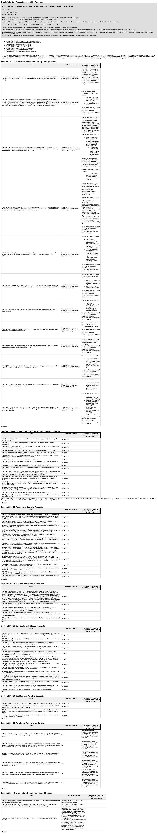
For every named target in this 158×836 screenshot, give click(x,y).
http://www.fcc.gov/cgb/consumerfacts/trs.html (73, 819)
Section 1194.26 (10, 48)
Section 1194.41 (10, 51)
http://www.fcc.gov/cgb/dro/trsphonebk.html (72, 822)
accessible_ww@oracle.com (88, 35)
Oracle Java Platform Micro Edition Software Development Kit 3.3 (38, 19)
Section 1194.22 (10, 42)
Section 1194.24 (10, 45)
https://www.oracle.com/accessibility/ (65, 35)
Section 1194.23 (10, 44)
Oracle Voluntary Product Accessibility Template (22, 2)
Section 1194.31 (10, 49)
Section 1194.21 (10, 41)
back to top (4, 426)
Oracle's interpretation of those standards (76, 32)
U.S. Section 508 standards (51, 32)
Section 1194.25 (10, 47)
